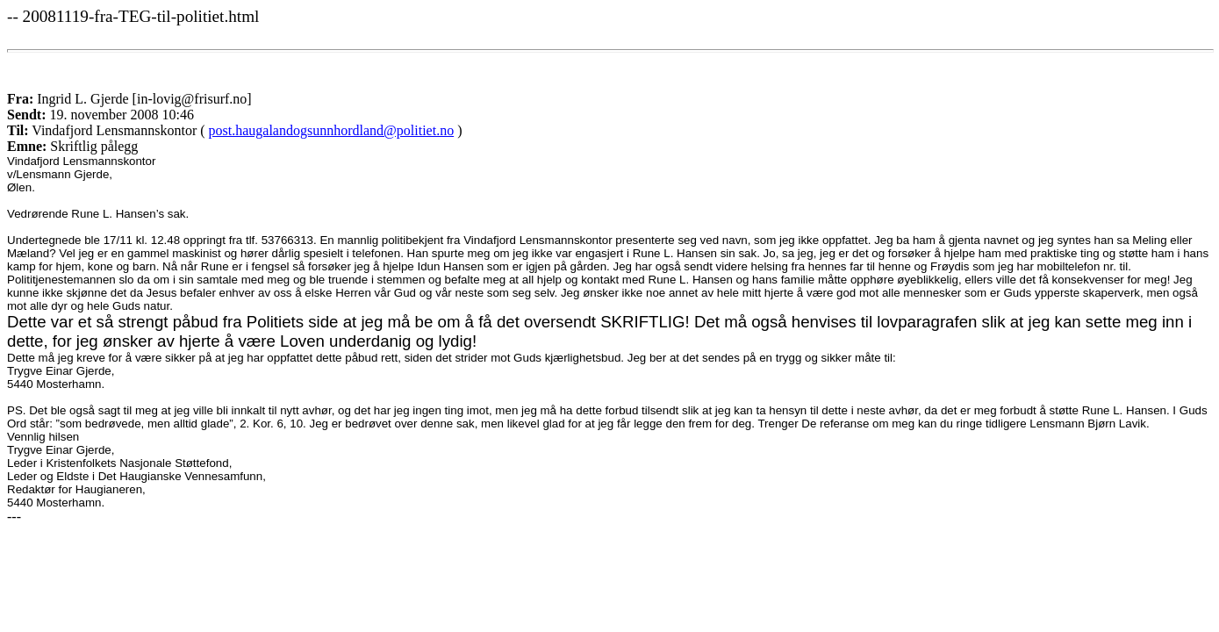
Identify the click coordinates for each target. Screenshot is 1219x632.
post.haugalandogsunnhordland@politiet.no (332, 130)
